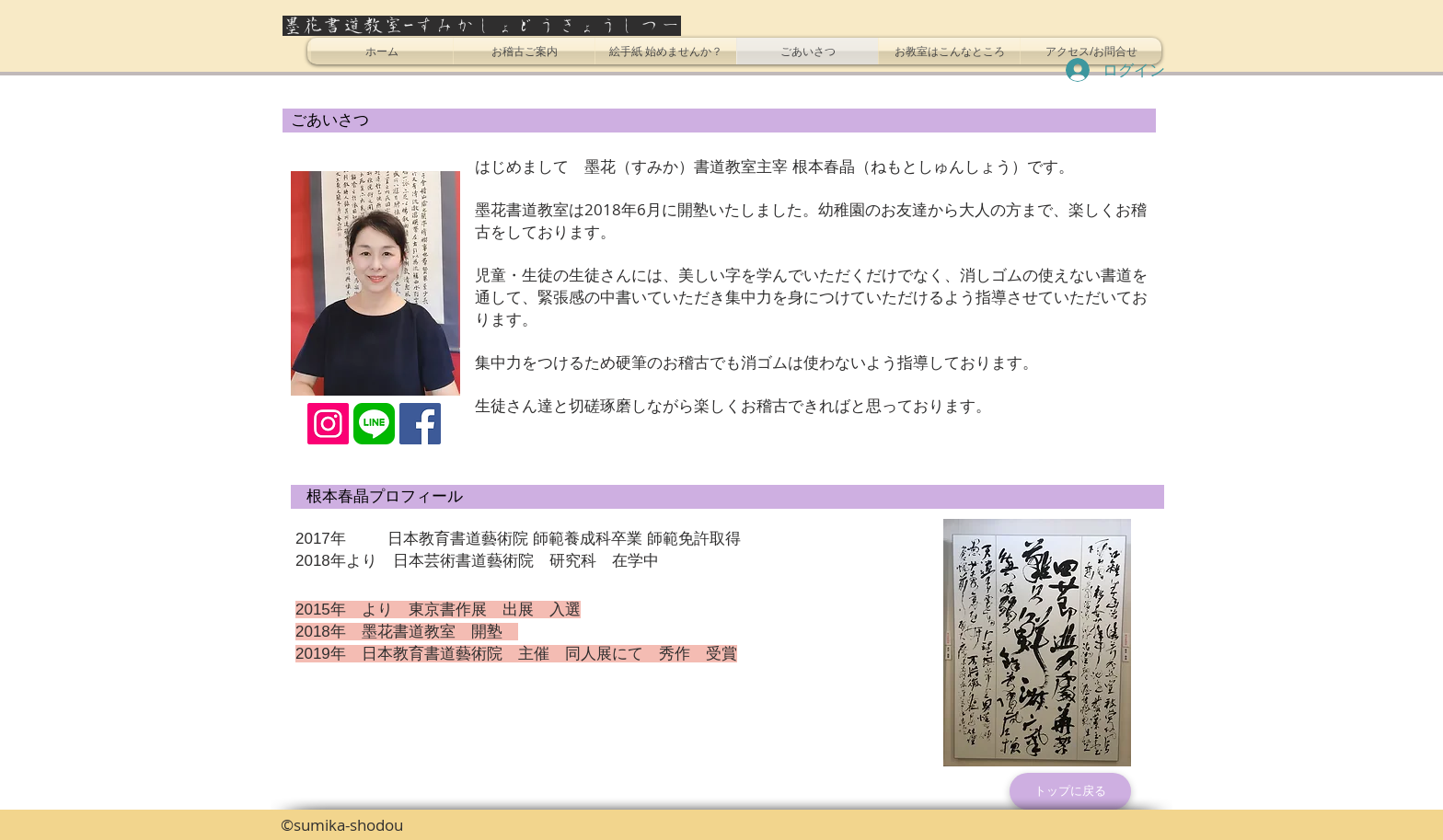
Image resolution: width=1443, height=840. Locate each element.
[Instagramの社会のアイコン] (328, 423)
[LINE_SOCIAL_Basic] (374, 423)
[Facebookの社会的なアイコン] (420, 423)
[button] (524, 51)
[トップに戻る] (1070, 791)
